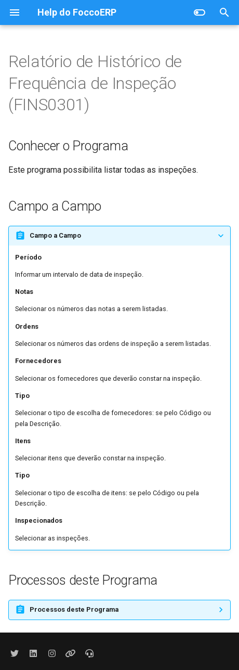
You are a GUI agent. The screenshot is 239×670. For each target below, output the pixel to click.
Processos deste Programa (74, 609)
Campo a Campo (55, 235)
